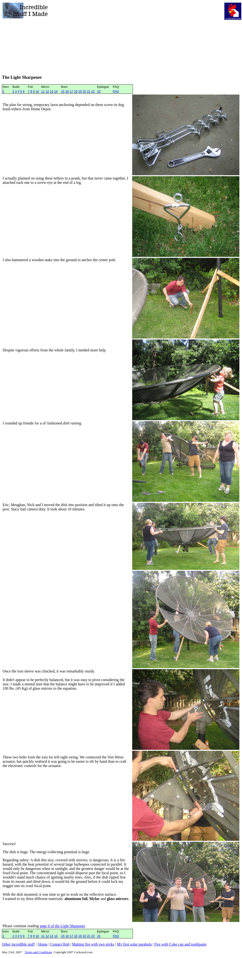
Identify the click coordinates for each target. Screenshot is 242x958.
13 (51, 91)
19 (80, 91)
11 (43, 91)
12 (47, 91)
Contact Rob (59, 944)
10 (37, 91)
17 (71, 91)
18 (75, 91)
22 (93, 91)
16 (67, 91)
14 (55, 91)
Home (43, 944)
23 (98, 91)
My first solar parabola (134, 944)
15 (62, 91)
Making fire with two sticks (93, 944)
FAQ (116, 91)
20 (84, 91)
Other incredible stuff (18, 944)
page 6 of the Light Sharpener (62, 926)
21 (88, 91)
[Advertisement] (136, 36)
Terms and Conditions (38, 952)
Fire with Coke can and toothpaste (180, 944)
